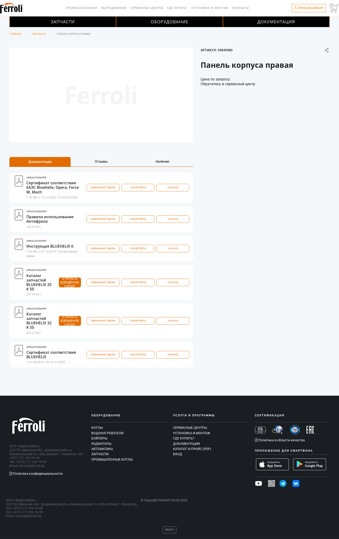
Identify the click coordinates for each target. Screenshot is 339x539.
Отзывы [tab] (101, 161)
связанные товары (103, 187)
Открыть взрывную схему (70, 282)
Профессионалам (81, 8)
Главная (15, 34)
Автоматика (102, 449)
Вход (177, 454)
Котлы (97, 428)
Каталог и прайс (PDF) (192, 449)
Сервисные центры (146, 8)
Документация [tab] (40, 162)
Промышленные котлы (112, 459)
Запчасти (63, 21)
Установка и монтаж (209, 8)
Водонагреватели (107, 433)
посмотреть (138, 187)
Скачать (173, 187)
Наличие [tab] (162, 161)
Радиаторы (101, 444)
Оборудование (114, 8)
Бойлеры (99, 438)
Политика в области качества (280, 440)
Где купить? (177, 8)
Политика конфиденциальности (36, 473)
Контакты (240, 8)
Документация (276, 21)
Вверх (169, 529)
